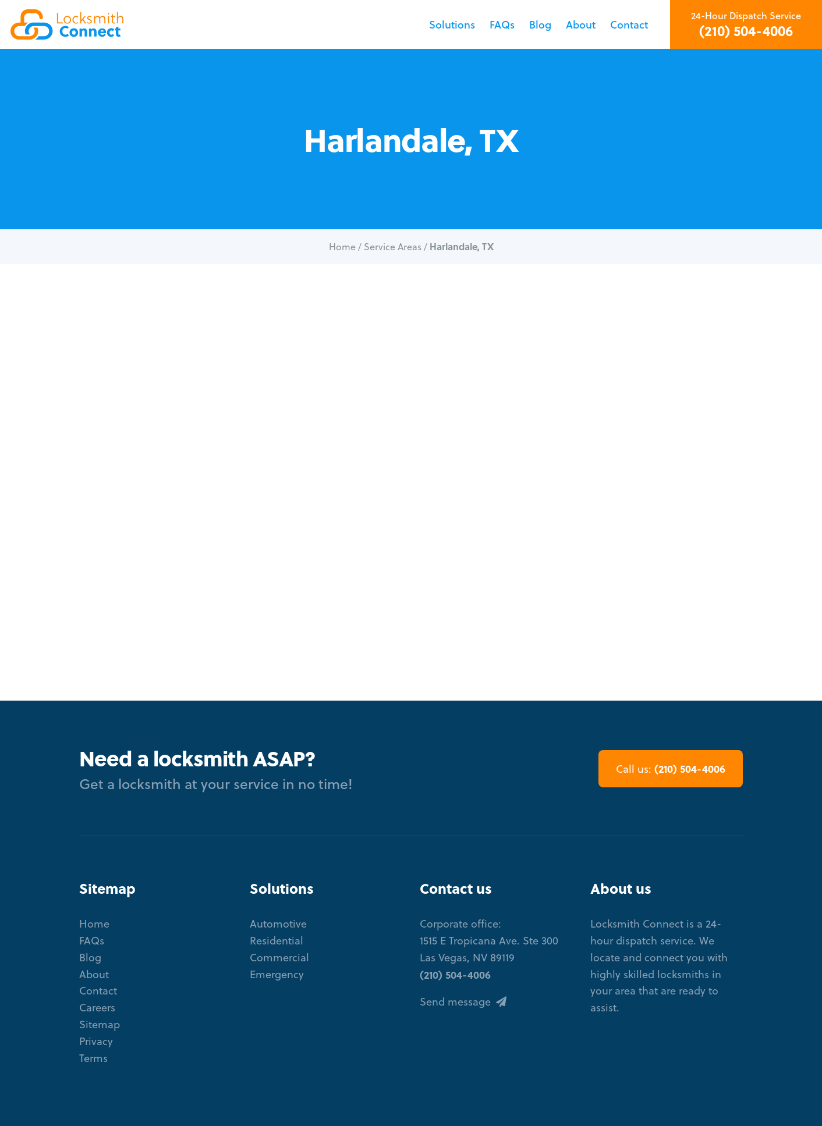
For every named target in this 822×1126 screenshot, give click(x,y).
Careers (97, 1007)
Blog (540, 24)
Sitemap (99, 1024)
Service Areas (392, 246)
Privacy (96, 1041)
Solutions (452, 24)
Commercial (279, 957)
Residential (276, 940)
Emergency (277, 974)
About (581, 24)
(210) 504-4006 (746, 31)
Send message (463, 1001)
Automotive (278, 924)
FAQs (502, 24)
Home (342, 246)
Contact (629, 24)
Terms (93, 1058)
